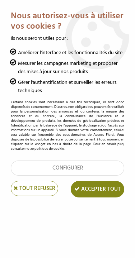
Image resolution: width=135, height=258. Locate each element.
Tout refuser (34, 188)
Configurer (67, 167)
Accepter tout (97, 189)
